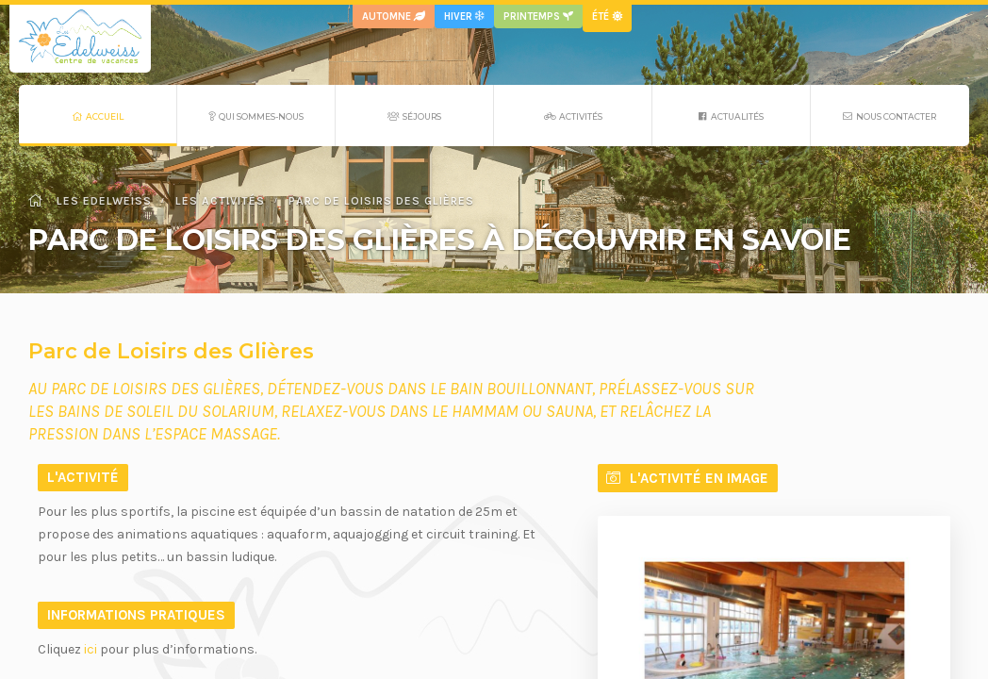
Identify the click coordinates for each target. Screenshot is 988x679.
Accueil (98, 116)
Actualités (731, 116)
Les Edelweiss (90, 200)
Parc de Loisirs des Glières (381, 200)
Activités (573, 116)
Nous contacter (889, 116)
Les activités (220, 200)
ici (90, 649)
